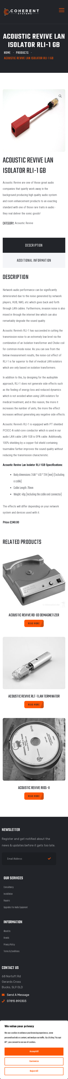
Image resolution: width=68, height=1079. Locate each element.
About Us (7, 931)
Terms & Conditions (12, 951)
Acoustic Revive (24, 223)
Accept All (34, 1051)
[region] (34, 1050)
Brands (6, 938)
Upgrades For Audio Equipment (16, 907)
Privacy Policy (9, 945)
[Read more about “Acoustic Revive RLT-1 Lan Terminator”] (34, 704)
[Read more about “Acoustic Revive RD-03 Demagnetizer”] (34, 623)
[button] (60, 96)
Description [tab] (34, 245)
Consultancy (9, 887)
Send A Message (18, 995)
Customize (34, 1061)
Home (7, 53)
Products (22, 53)
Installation (8, 894)
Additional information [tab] (34, 260)
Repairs (7, 901)
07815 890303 (16, 1001)
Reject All (34, 1071)
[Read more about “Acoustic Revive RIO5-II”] (34, 796)
